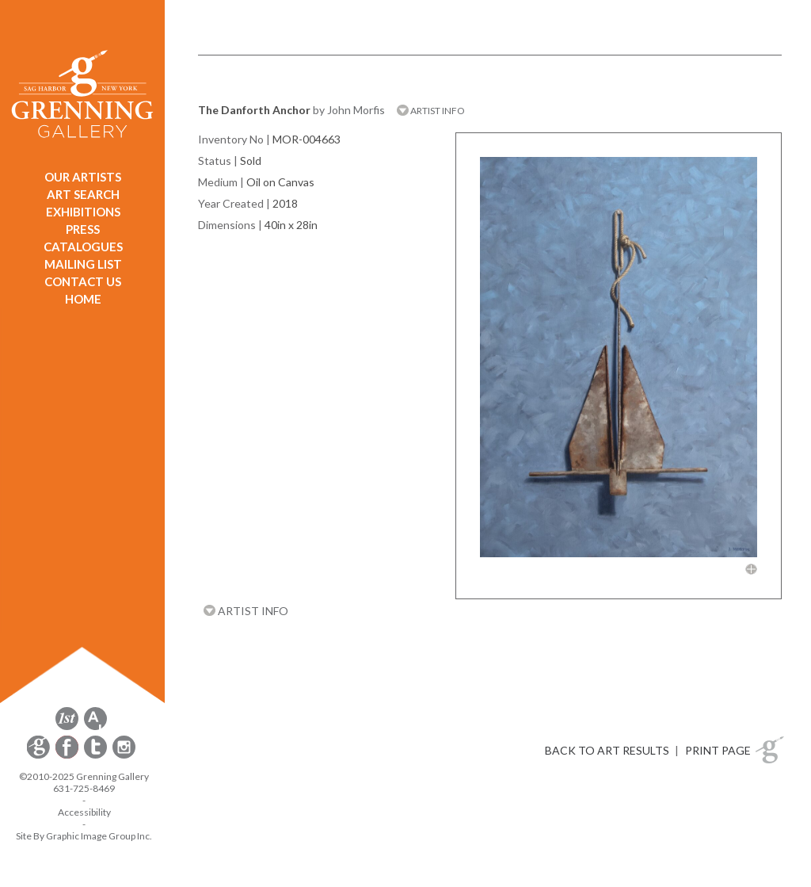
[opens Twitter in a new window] (96, 756)
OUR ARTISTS (82, 177)
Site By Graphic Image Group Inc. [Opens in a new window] (84, 836)
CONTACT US (82, 281)
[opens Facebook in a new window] (68, 756)
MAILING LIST (83, 264)
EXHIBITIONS (83, 212)
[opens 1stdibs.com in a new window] (67, 727)
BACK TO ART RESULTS (607, 750)
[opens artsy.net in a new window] (95, 727)
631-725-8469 (84, 788)
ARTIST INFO (431, 111)
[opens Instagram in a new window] (124, 756)
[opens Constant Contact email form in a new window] (39, 756)
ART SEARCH (83, 194)
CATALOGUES (83, 246)
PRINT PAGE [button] (718, 750)
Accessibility (84, 812)
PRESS (83, 229)
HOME (83, 299)
